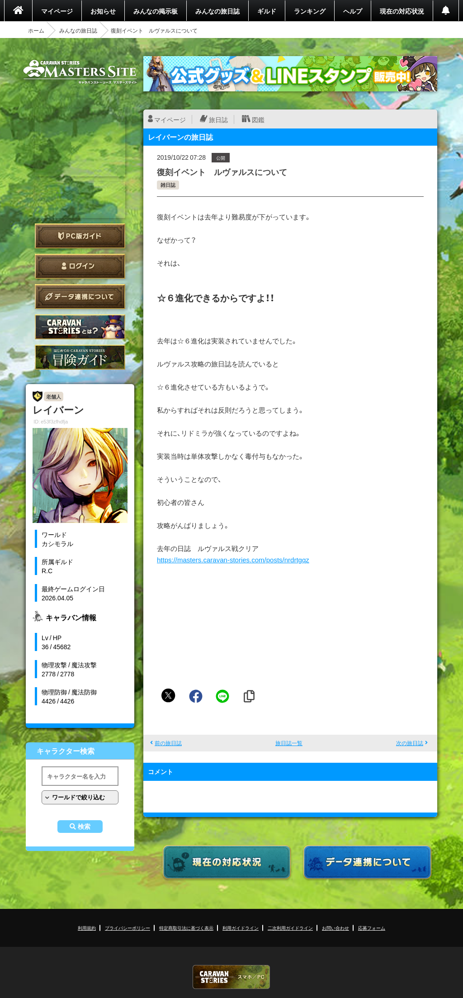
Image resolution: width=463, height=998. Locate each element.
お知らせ (103, 10)
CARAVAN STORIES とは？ (80, 326)
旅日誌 (218, 119)
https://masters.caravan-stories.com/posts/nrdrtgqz (233, 560)
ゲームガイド (80, 357)
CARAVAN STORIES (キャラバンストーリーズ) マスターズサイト (80, 72)
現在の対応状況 (402, 10)
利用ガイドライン (240, 927)
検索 (84, 826)
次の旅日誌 (409, 743)
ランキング (310, 10)
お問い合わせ (335, 927)
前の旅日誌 (168, 743)
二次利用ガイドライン (290, 927)
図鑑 (258, 119)
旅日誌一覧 (288, 743)
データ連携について (80, 296)
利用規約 (87, 927)
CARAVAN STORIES (231, 977)
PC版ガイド (80, 235)
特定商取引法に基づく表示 (186, 927)
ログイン (80, 266)
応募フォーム (371, 927)
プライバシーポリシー (127, 927)
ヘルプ (352, 10)
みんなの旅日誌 (217, 10)
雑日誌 (168, 185)
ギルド (266, 10)
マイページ (57, 10)
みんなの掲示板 (155, 10)
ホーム (36, 30)
